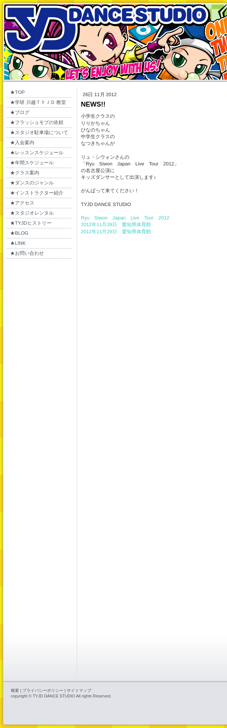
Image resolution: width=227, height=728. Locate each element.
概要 (15, 690)
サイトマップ (79, 690)
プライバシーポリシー (42, 690)
